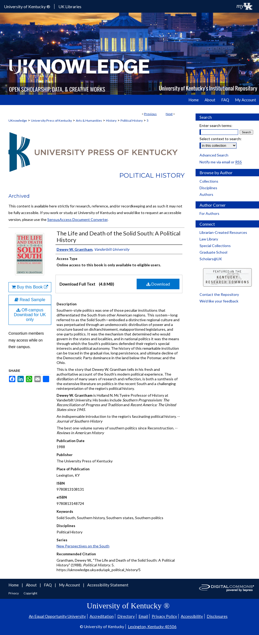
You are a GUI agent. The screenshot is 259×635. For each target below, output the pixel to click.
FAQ (48, 584)
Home (14, 584)
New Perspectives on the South (83, 546)
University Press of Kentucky (51, 120)
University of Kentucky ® (27, 6)
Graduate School (213, 252)
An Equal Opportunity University (57, 616)
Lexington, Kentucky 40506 (152, 626)
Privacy (13, 593)
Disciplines (208, 188)
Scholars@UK (211, 259)
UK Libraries (69, 6)
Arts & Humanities (89, 120)
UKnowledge (17, 120)
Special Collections (215, 245)
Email (143, 616)
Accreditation (102, 616)
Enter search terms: (216, 125)
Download (158, 283)
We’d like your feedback (219, 301)
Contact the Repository (219, 294)
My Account (70, 584)
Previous (150, 114)
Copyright (30, 593)
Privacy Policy (164, 616)
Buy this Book (30, 287)
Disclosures (217, 616)
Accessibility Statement (107, 584)
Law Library (209, 239)
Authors (206, 194)
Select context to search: (221, 138)
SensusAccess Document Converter (77, 219)
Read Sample (30, 299)
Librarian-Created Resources (223, 232)
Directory (126, 616)
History (111, 120)
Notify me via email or (221, 162)
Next (169, 114)
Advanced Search (214, 155)
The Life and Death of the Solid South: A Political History (119, 236)
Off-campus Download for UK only (30, 315)
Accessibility (192, 616)
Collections (209, 181)
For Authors (209, 213)
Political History (132, 120)
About (32, 584)
